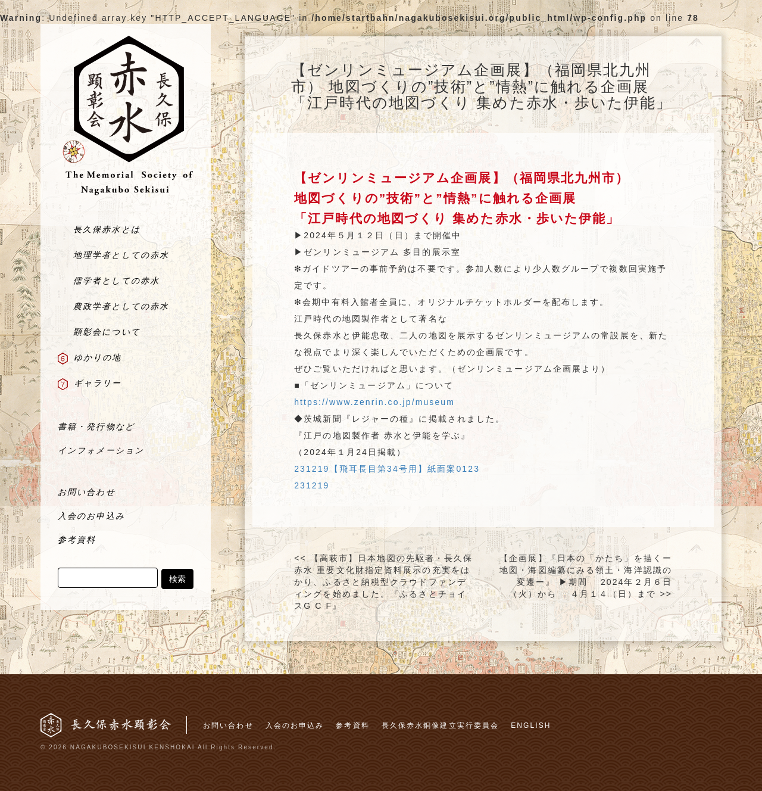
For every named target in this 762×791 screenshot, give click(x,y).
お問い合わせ (228, 725)
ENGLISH (531, 725)
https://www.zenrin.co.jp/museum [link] (374, 402)
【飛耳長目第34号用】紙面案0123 (405, 469)
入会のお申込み (295, 725)
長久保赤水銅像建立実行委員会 (440, 725)
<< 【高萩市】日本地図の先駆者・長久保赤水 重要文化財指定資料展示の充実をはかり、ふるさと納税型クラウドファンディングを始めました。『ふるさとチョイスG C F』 (383, 582)
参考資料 (352, 725)
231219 (311, 469)
